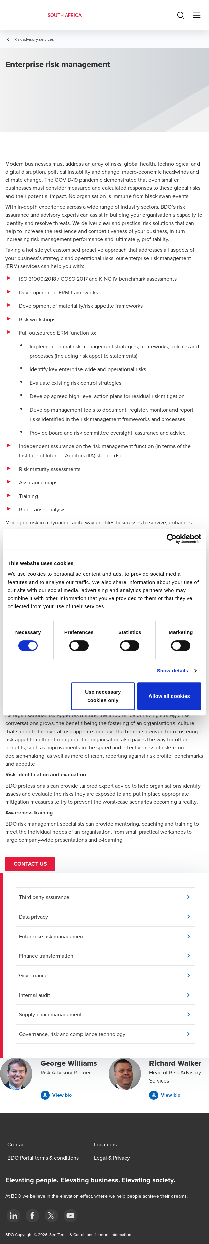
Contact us (30, 864)
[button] (107, 897)
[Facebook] (32, 1216)
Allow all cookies (169, 696)
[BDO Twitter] (51, 1216)
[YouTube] (70, 1216)
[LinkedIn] (13, 1216)
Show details (172, 670)
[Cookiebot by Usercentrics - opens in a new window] (171, 539)
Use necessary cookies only (103, 696)
